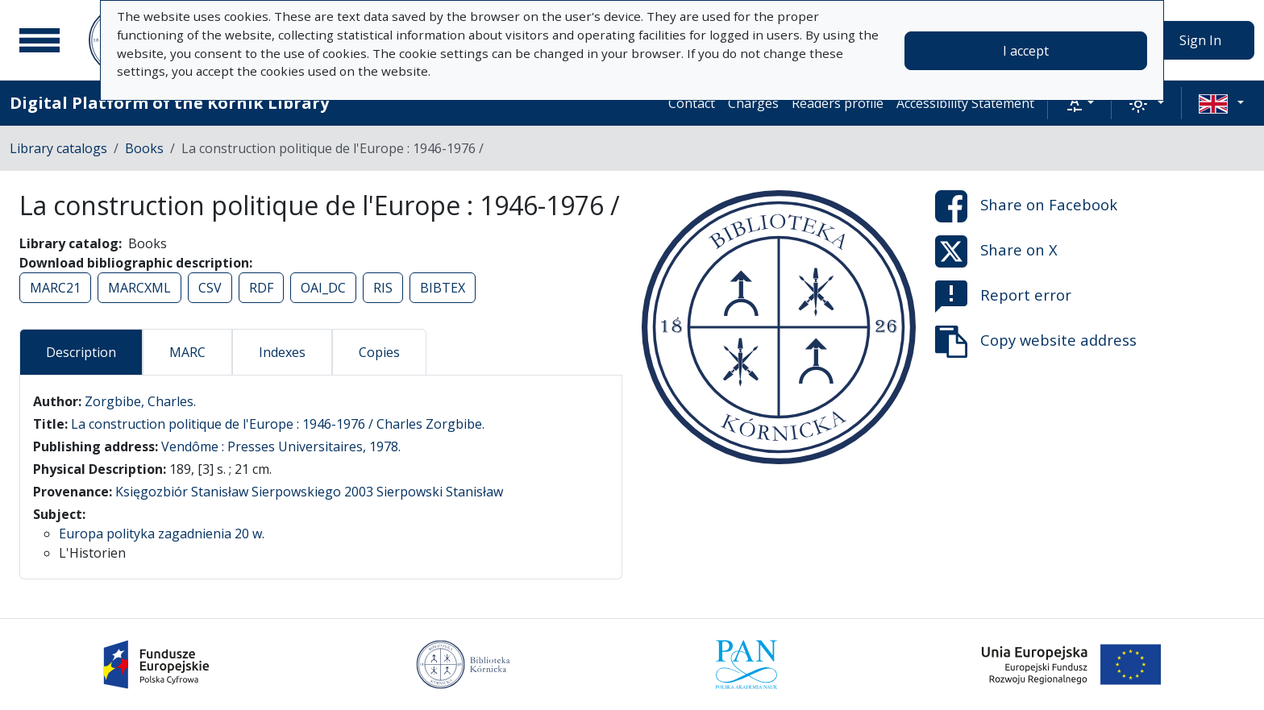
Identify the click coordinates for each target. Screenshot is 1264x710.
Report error (1003, 296)
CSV (210, 288)
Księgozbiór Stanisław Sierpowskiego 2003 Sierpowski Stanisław (309, 491)
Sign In (1200, 40)
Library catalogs (58, 148)
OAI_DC (323, 288)
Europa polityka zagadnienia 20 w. (161, 533)
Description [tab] (81, 352)
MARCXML (139, 288)
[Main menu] (39, 40)
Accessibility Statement (965, 103)
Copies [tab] (379, 352)
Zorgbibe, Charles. (140, 401)
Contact (691, 103)
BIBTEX (442, 288)
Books (144, 148)
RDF (261, 288)
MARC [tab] (187, 352)
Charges (753, 103)
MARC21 (55, 288)
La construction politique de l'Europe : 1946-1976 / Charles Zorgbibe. (277, 424)
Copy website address (1036, 342)
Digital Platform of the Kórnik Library (169, 103)
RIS (383, 288)
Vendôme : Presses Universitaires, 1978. (281, 446)
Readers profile (838, 103)
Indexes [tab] (282, 352)
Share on (1026, 206)
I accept (1026, 51)
